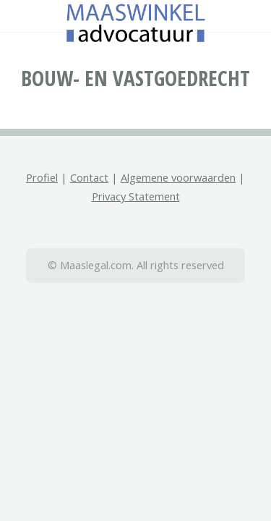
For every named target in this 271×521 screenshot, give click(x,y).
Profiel (42, 177)
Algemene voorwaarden (178, 177)
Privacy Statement (136, 196)
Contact (89, 177)
